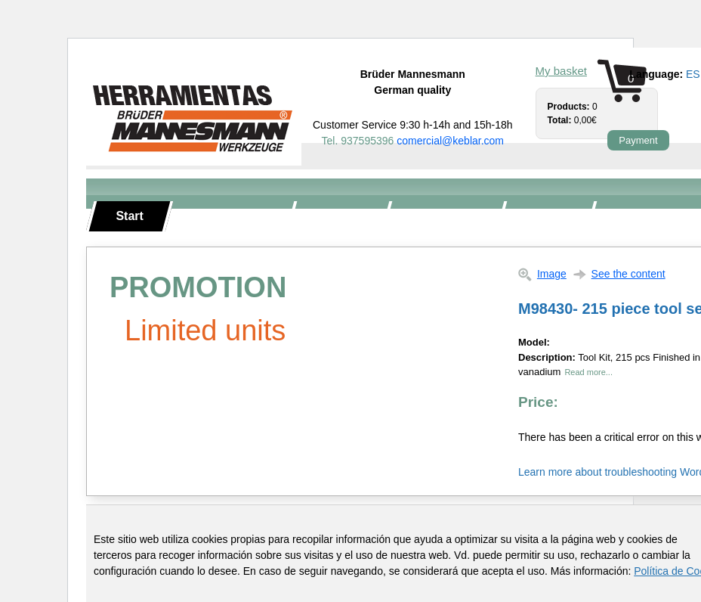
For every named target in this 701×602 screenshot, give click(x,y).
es (693, 74)
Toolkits (340, 215)
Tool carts (444, 215)
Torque (546, 215)
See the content (628, 274)
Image (552, 274)
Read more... (588, 372)
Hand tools (230, 215)
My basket (561, 70)
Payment (638, 140)
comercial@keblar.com (450, 141)
